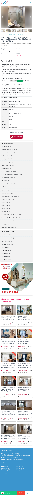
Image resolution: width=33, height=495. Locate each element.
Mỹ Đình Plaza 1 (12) (6, 202)
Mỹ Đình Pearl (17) (6, 190)
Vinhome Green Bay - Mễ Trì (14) (9, 149)
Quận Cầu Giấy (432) (6, 235)
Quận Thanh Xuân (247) (7, 241)
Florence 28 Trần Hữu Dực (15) (9, 227)
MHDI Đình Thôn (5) (6, 211)
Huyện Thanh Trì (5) (6, 250)
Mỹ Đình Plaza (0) (6, 208)
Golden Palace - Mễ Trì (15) (8, 165)
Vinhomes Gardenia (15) (7, 193)
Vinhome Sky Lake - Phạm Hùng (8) (10, 196)
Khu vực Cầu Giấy (5, 466)
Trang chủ (3, 34)
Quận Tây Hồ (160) (6, 247)
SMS (21, 493)
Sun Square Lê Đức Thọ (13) (8, 183)
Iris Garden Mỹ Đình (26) (7, 155)
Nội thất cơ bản (20, 56)
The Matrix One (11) (6, 146)
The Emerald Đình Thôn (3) (8, 221)
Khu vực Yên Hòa (20, 470)
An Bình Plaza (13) (6, 186)
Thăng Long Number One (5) (8, 152)
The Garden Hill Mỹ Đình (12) (8, 177)
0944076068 (13, 80)
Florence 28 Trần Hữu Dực (19, 34)
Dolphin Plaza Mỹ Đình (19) (8, 162)
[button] (30, 17)
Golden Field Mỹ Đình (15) (8, 199)
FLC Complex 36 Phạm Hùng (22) (9, 171)
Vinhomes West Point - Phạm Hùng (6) (11, 218)
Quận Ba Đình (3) (6, 256)
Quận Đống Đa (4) (6, 253)
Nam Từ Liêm (10, 34)
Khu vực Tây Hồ (20, 468)
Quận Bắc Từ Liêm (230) (7, 244)
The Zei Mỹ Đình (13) (7, 180)
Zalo (29, 493)
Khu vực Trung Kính (5, 470)
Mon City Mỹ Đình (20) (7, 159)
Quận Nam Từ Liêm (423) (8, 238)
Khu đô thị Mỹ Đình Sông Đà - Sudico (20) (11, 214)
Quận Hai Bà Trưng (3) (7, 259)
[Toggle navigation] (30, 2)
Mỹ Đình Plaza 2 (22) (6, 205)
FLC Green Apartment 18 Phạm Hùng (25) (12, 174)
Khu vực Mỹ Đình (20, 466)
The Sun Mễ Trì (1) (6, 224)
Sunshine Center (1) (6, 168)
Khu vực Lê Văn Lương (6, 468)
